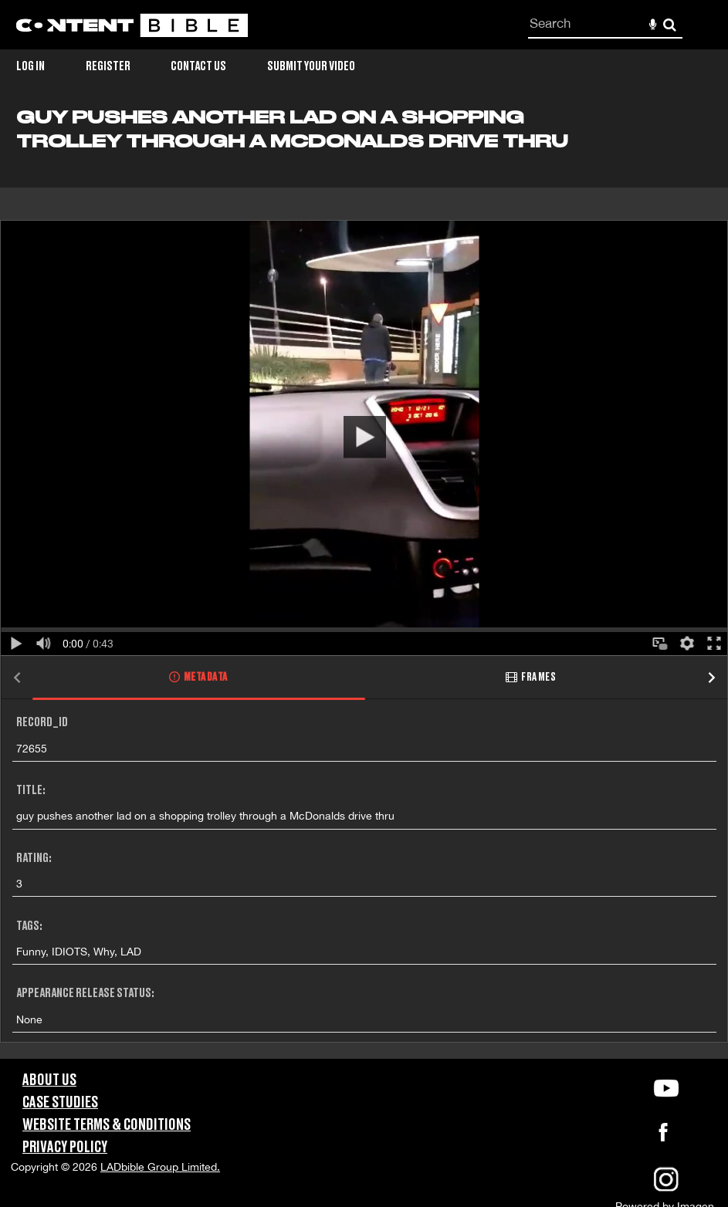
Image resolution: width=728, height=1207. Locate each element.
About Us (49, 1080)
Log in (30, 66)
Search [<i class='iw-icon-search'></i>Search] (669, 24)
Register (108, 66)
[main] (364, 583)
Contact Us (198, 66)
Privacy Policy (64, 1147)
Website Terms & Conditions (106, 1125)
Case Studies (60, 1103)
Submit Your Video (311, 66)
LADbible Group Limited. (160, 1167)
